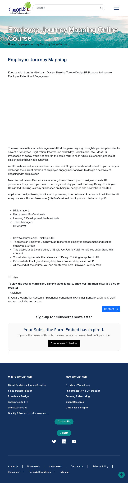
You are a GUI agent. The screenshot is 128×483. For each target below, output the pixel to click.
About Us (13, 466)
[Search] (68, 7)
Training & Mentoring (78, 396)
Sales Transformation (20, 390)
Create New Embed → (64, 344)
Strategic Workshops (78, 385)
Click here (16, 292)
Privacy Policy (100, 466)
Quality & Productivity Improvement (28, 413)
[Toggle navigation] (116, 8)
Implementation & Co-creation (83, 390)
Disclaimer (14, 472)
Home (11, 44)
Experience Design (18, 396)
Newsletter (55, 466)
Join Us (64, 432)
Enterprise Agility (18, 402)
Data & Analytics (17, 407)
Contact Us (111, 309)
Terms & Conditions (40, 472)
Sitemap (64, 472)
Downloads (33, 466)
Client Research (75, 402)
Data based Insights (77, 407)
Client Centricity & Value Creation (27, 385)
